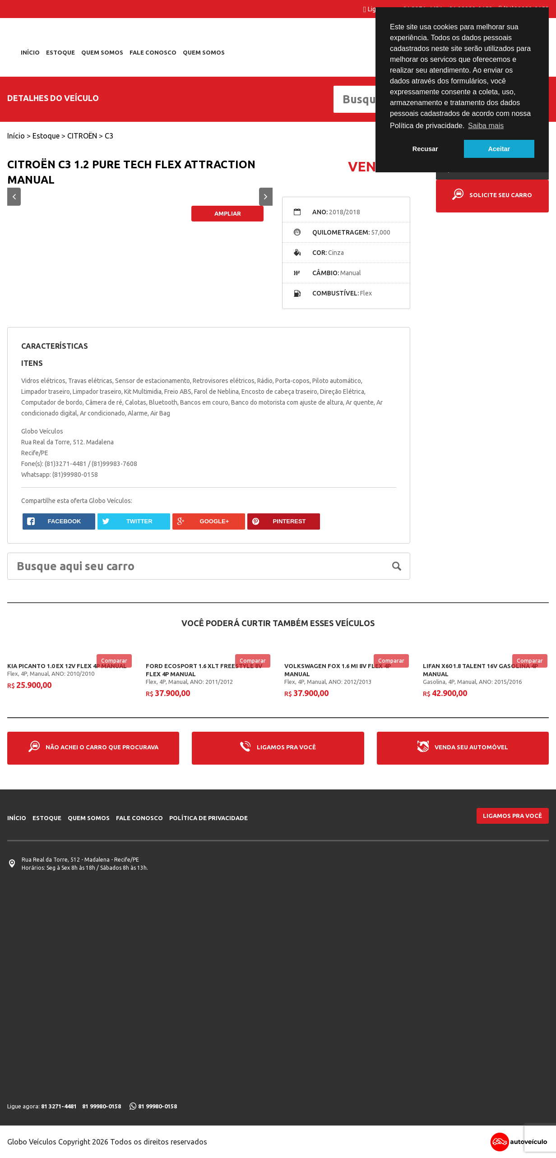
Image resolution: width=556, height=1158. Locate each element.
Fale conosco (153, 52)
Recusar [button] (425, 148)
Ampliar (227, 213)
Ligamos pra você (512, 815)
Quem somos (102, 52)
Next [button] (266, 197)
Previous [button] (14, 197)
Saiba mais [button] (486, 125)
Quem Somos (204, 52)
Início (30, 52)
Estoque (60, 52)
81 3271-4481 (59, 1106)
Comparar (114, 660)
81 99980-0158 (101, 1106)
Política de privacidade (208, 818)
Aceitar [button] (499, 148)
